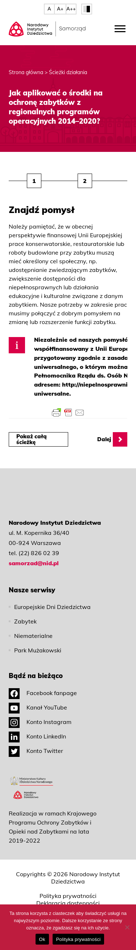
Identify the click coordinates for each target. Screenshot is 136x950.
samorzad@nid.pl (34, 563)
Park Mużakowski (37, 650)
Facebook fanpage (43, 692)
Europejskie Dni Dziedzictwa (52, 606)
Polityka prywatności (68, 895)
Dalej (112, 439)
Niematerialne (33, 635)
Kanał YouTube (38, 707)
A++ (71, 9)
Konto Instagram (40, 721)
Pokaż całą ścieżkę (31, 439)
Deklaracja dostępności (68, 903)
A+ (60, 9)
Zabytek (25, 621)
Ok (42, 939)
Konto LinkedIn (37, 736)
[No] (127, 927)
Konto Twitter (36, 750)
